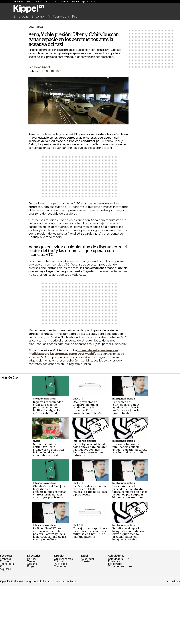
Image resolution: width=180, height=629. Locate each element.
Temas (31, 604)
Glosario (32, 607)
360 (2, 614)
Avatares (5, 612)
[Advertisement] (90, 44)
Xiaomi (75, 1)
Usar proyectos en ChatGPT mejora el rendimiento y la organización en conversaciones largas (88, 450)
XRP (54, 1)
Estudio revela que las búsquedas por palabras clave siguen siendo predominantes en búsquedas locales (128, 577)
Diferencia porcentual (115, 605)
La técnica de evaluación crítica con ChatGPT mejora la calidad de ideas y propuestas (90, 533)
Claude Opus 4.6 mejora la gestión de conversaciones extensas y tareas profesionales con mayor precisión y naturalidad (49, 536)
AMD (93, 1)
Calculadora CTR (118, 602)
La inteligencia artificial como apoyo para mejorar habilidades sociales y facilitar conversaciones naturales (90, 492)
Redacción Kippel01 (40, 110)
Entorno (37, 16)
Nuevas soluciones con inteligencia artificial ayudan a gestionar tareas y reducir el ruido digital (129, 491)
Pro (74, 16)
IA (48, 16)
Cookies (85, 604)
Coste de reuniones (120, 609)
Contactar (60, 609)
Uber (39, 70)
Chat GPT (78, 441)
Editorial (59, 604)
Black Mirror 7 (42, 1)
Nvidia (29, 1)
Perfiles (31, 602)
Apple (85, 1)
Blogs (30, 609)
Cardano (64, 1)
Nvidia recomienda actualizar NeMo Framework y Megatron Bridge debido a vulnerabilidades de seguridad (48, 494)
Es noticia (18, 1)
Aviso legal (87, 602)
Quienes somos (63, 602)
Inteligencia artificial (44, 441)
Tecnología (61, 16)
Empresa (5, 602)
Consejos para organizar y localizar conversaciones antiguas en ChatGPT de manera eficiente (90, 575)
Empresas (20, 16)
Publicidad (60, 607)
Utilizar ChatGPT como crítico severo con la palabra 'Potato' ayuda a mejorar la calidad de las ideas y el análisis (49, 577)
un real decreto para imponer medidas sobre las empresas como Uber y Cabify (73, 395)
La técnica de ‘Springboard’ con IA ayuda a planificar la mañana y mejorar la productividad (126, 450)
